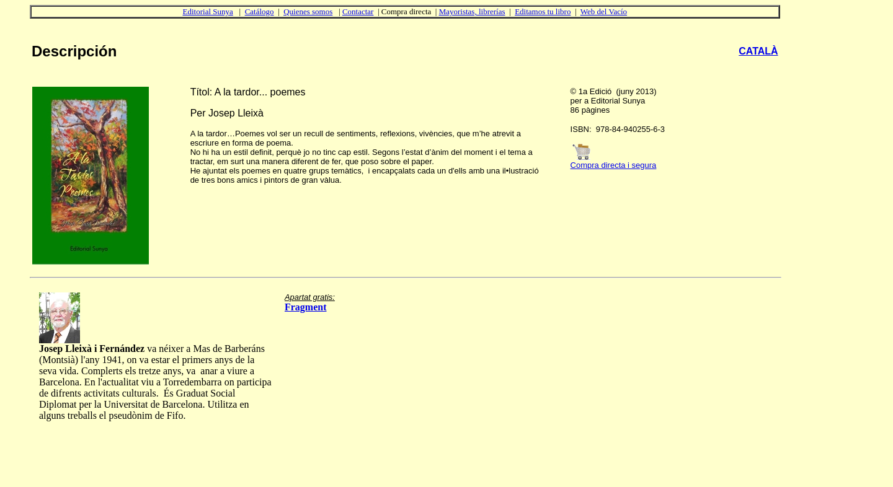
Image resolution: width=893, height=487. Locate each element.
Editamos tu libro (543, 11)
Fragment (306, 307)
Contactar (358, 11)
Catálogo (259, 11)
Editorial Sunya (208, 11)
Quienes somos (307, 11)
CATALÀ (758, 51)
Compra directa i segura (614, 165)
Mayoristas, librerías (472, 11)
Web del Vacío (603, 11)
